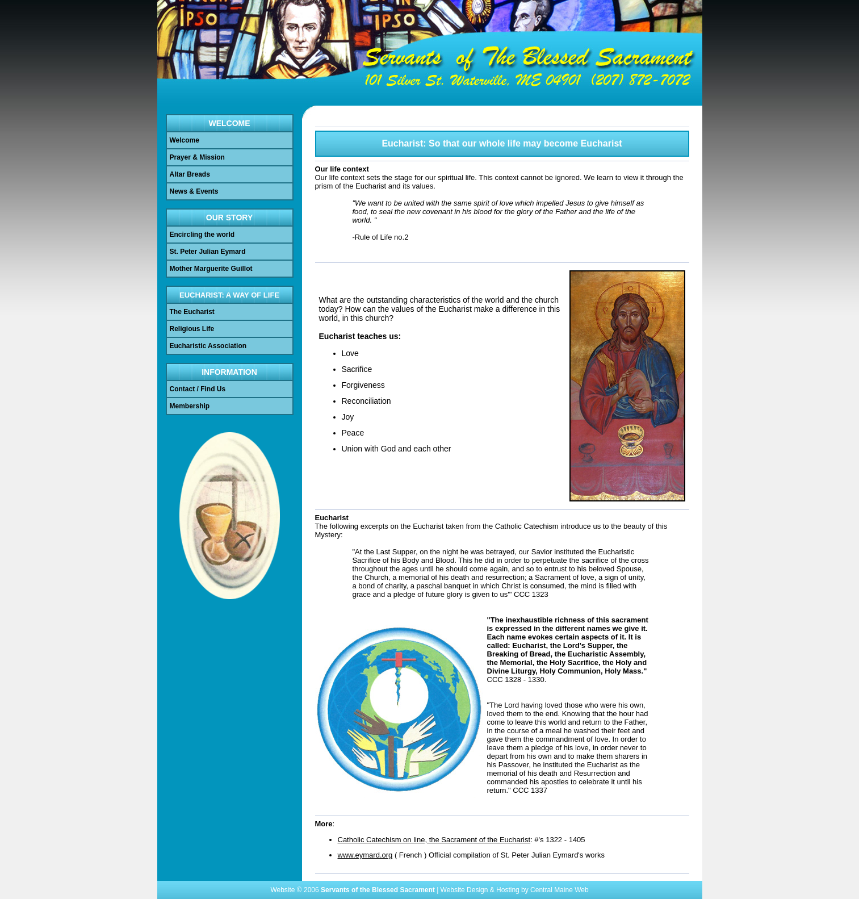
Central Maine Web (559, 890)
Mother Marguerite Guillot (211, 269)
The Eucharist (192, 312)
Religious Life (192, 329)
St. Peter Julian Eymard (208, 252)
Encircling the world (202, 235)
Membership (190, 406)
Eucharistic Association (208, 346)
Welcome (184, 140)
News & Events (194, 191)
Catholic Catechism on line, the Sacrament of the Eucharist (434, 839)
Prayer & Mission (197, 157)
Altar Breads (190, 174)
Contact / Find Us (198, 389)
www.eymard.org (365, 855)
